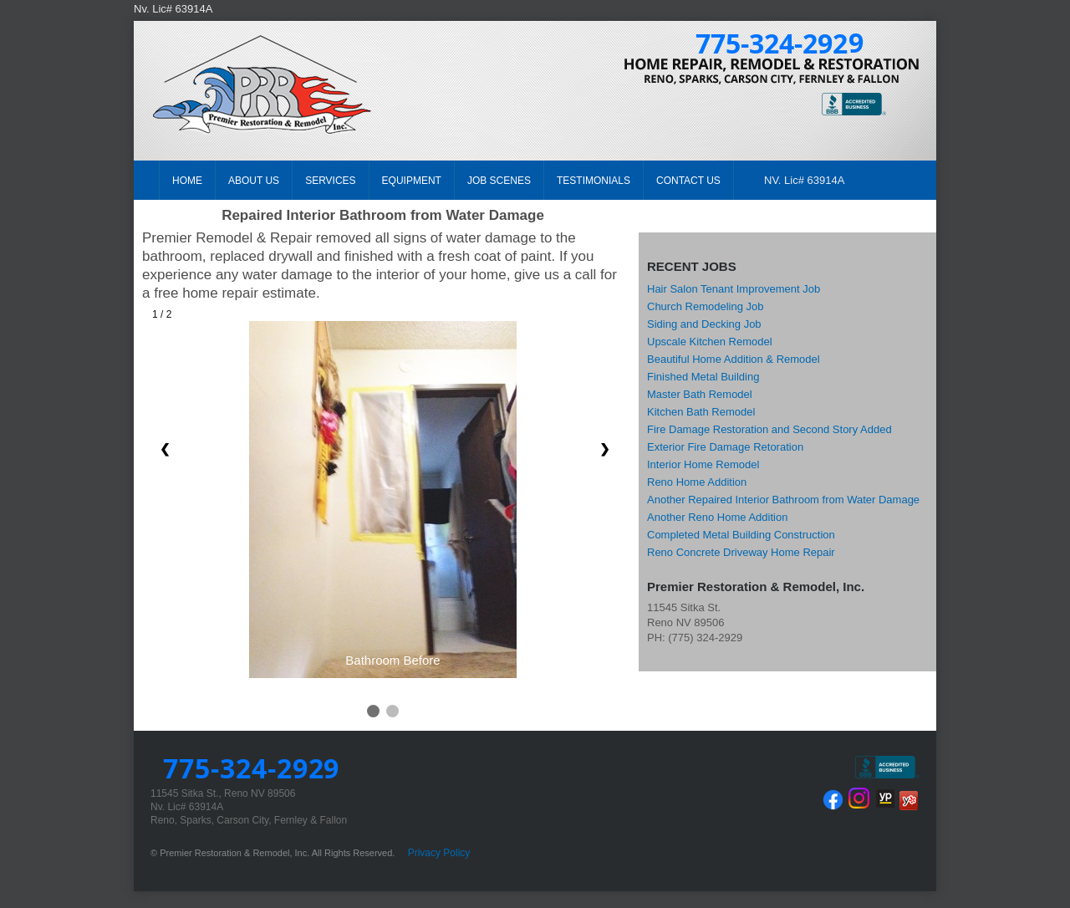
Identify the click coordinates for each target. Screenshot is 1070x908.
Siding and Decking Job (704, 324)
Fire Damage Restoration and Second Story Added (769, 429)
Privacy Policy (439, 853)
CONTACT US (688, 180)
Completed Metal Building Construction (741, 534)
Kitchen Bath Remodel (701, 412)
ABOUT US (253, 180)
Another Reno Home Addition (717, 517)
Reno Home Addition (696, 482)
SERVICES (330, 180)
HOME (187, 180)
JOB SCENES (499, 180)
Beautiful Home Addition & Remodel (733, 359)
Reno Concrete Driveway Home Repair (741, 552)
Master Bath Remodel (699, 394)
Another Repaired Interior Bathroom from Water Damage (783, 499)
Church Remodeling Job (705, 306)
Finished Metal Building (703, 376)
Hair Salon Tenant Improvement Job (733, 289)
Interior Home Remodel (703, 464)
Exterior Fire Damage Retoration (725, 447)
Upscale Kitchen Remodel (709, 341)
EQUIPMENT (411, 180)
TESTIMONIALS (593, 180)
